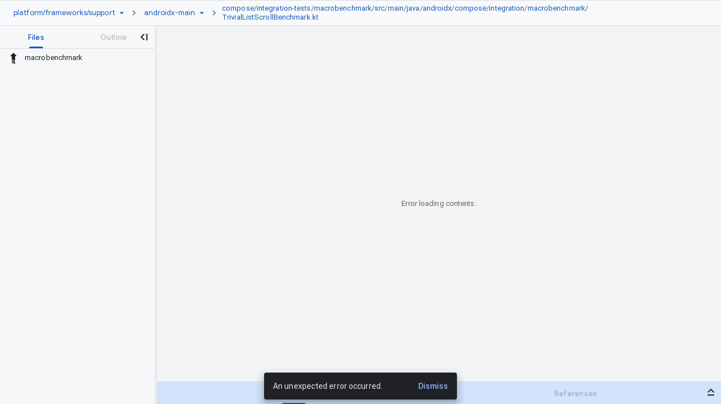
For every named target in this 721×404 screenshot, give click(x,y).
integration (506, 8)
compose (238, 8)
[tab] (36, 37)
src (380, 8)
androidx (437, 8)
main (396, 8)
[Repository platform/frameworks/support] (64, 13)
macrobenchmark (343, 8)
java (412, 8)
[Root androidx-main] (169, 13)
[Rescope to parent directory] (13, 58)
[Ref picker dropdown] (201, 13)
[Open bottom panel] (711, 392)
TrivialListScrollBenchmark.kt (270, 17)
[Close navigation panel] (143, 37)
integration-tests (284, 8)
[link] (453, 13)
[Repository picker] (121, 13)
